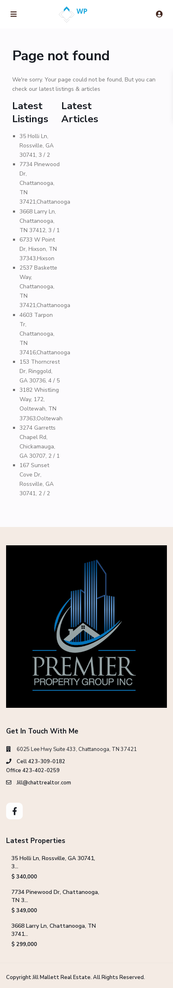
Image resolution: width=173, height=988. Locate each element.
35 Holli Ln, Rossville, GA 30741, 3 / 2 (36, 145)
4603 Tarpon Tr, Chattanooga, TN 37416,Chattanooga (44, 333)
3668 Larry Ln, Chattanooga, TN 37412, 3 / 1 (39, 221)
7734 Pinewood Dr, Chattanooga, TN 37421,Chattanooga (44, 183)
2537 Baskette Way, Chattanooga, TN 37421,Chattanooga (44, 286)
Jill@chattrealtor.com (44, 782)
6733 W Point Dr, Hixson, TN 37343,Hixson (38, 249)
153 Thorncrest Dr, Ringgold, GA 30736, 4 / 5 (39, 371)
